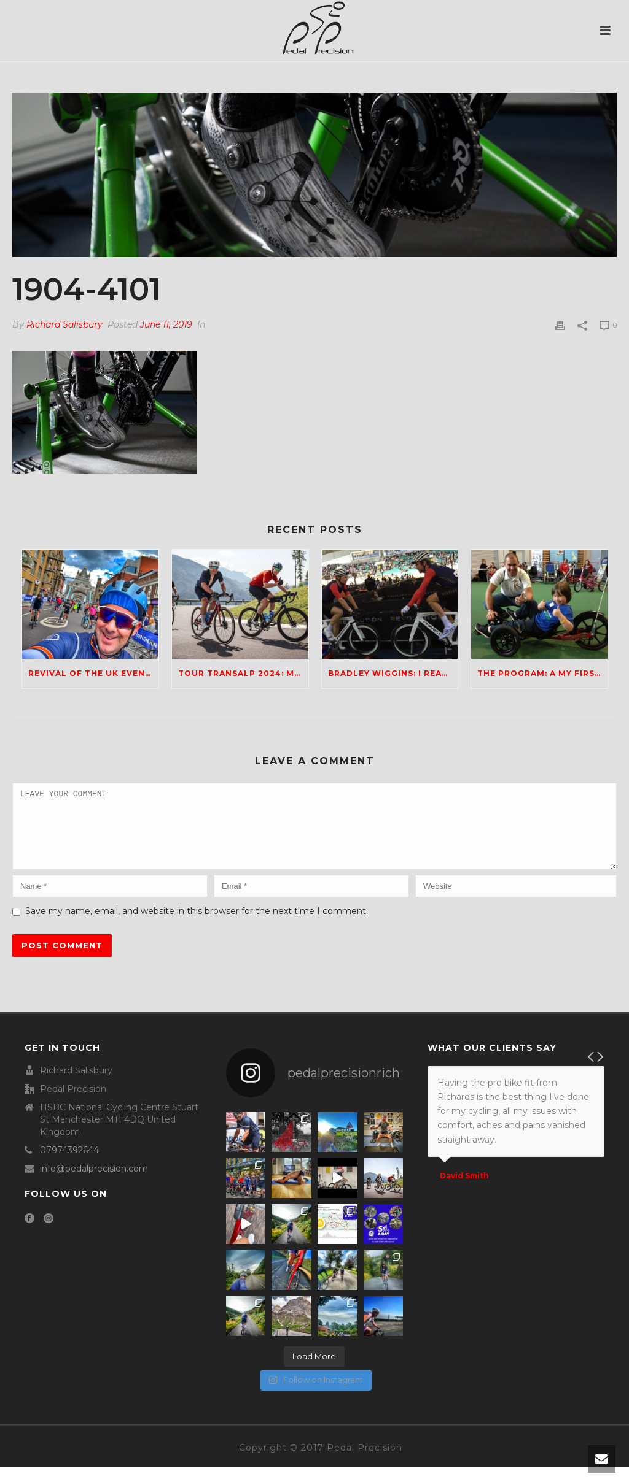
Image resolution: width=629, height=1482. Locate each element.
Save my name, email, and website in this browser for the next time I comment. (196, 925)
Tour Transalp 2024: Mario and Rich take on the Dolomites (243, 673)
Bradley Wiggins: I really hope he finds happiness (393, 673)
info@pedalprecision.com (94, 1183)
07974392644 (69, 1164)
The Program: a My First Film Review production (542, 673)
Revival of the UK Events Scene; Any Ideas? (93, 673)
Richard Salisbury (64, 324)
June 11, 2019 (166, 324)
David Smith (464, 1190)
